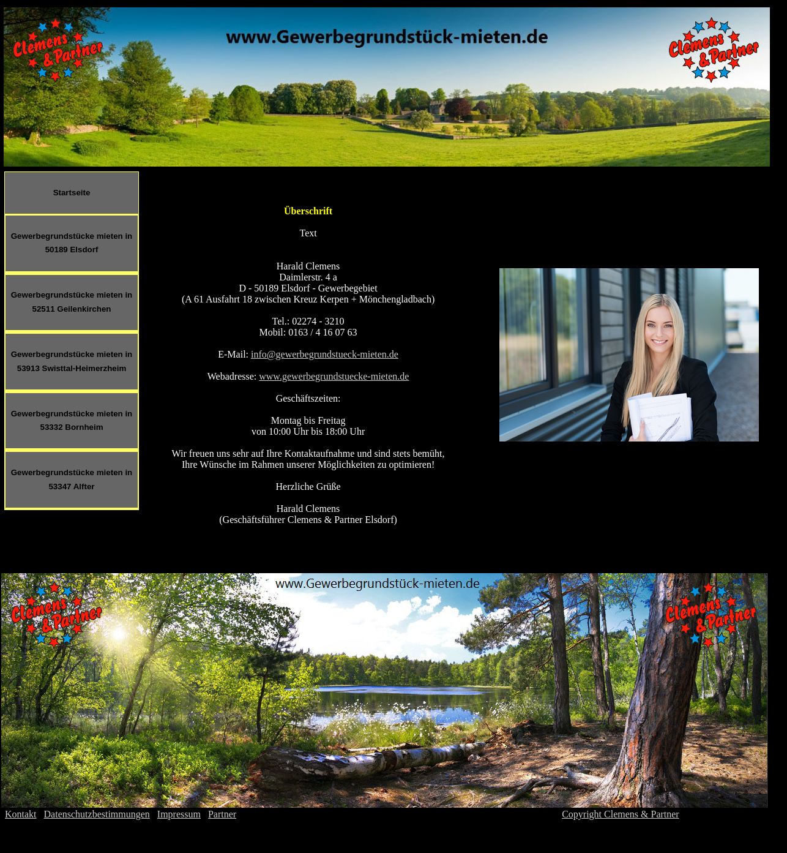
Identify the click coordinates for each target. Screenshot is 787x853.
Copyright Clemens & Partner (620, 814)
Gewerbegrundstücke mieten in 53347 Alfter (72, 479)
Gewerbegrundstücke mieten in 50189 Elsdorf (72, 243)
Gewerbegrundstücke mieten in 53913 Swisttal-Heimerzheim (72, 361)
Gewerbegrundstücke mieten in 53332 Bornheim (72, 420)
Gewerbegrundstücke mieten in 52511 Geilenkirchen (72, 302)
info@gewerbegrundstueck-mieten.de (324, 354)
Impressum (179, 814)
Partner (222, 814)
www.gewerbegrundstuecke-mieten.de (334, 376)
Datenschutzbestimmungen (97, 814)
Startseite (72, 192)
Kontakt (21, 814)
